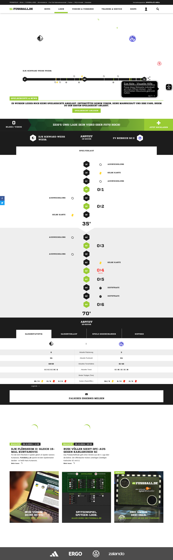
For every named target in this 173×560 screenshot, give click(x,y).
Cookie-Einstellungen (80, 554)
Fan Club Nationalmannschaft (57, 2)
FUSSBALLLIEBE (30, 2)
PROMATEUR (14, 2)
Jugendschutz (53, 554)
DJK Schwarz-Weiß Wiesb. (40, 50)
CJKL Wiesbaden (86, 20)
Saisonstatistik (34, 334)
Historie (139, 334)
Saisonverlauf (69, 334)
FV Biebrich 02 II (132, 49)
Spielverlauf (86, 151)
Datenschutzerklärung (24, 554)
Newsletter (88, 2)
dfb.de (22, 2)
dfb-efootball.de (42, 2)
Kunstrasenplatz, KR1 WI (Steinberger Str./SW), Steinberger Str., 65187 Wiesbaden (86, 28)
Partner (70, 2)
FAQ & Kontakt (78, 2)
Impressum (13, 554)
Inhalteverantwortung (65, 554)
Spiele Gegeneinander (104, 334)
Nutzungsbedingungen (39, 554)
